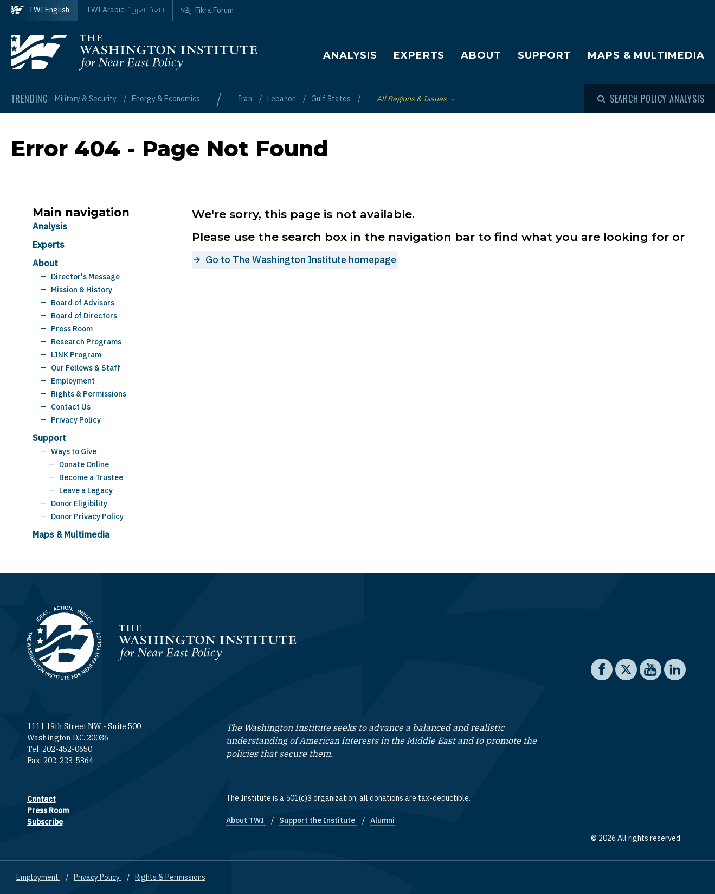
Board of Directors (84, 316)
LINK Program (76, 355)
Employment (73, 381)
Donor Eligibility (79, 503)
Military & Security (86, 99)
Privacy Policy (76, 420)
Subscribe (45, 822)
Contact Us (71, 407)
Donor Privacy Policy (87, 516)
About (481, 55)
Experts (419, 55)
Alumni (382, 820)
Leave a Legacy (86, 490)
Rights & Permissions (88, 394)
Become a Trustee (91, 477)
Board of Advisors (82, 303)
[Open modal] (651, 98)
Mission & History (81, 290)
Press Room (72, 329)
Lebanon (282, 99)
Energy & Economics (166, 99)
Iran (246, 99)
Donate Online (84, 464)
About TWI (246, 820)
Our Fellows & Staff (85, 368)
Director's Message (85, 277)
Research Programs (86, 342)
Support (544, 55)
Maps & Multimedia (646, 55)
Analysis (350, 55)
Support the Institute (318, 820)
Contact (41, 799)
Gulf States (331, 99)
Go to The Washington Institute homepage (300, 259)
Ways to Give (73, 451)
